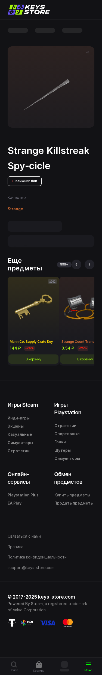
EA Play (14, 503)
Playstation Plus (23, 495)
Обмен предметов (68, 478)
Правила (15, 546)
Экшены (16, 426)
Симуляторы (20, 442)
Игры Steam (23, 405)
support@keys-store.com (31, 567)
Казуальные (20, 434)
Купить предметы (72, 495)
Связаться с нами (24, 536)
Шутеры (62, 450)
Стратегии (19, 450)
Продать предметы (74, 503)
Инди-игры (19, 418)
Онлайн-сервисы (19, 478)
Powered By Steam (25, 603)
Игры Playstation (68, 409)
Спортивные (67, 433)
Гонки (60, 442)
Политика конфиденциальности (37, 557)
